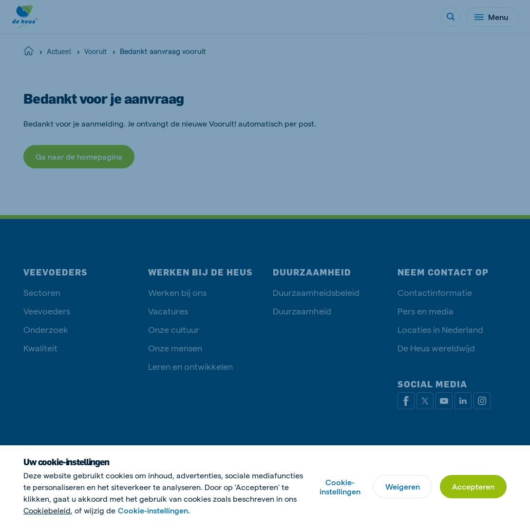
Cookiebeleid (47, 510)
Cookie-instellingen (340, 486)
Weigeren (402, 486)
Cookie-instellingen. (154, 510)
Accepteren (473, 486)
